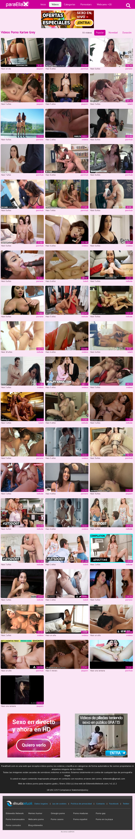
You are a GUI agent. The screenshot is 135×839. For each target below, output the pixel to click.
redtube (129, 281)
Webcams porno (36, 819)
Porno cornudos (13, 825)
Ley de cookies (59, 803)
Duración (127, 32)
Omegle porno (58, 813)
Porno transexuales (15, 819)
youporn (40, 68)
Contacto (100, 803)
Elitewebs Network (15, 813)
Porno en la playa (104, 819)
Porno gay (100, 813)
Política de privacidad (81, 803)
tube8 (130, 104)
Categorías (69, 4)
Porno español (80, 819)
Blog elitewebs (35, 825)
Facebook (113, 803)
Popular (100, 32)
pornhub (84, 68)
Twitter (126, 803)
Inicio (43, 4)
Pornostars (86, 4)
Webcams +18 (104, 4)
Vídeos (55, 4)
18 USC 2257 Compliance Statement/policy (67, 790)
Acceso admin (67, 831)
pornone (129, 68)
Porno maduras (80, 813)
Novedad (113, 32)
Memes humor (35, 813)
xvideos (85, 139)
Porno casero (57, 819)
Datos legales (41, 803)
